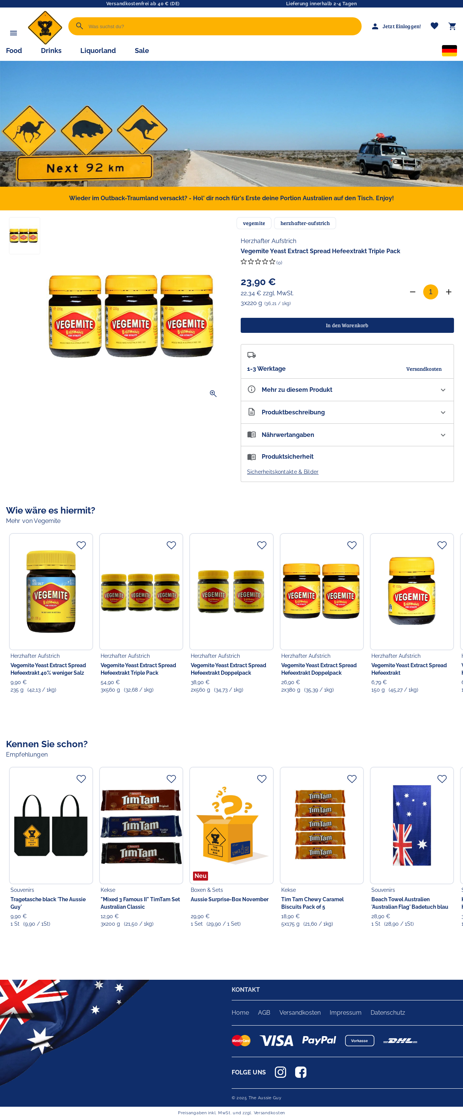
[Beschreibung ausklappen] (347, 412)
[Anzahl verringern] (413, 292)
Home (240, 1012)
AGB (264, 1012)
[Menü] (13, 33)
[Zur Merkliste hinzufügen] (81, 545)
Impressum (346, 1012)
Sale (142, 50)
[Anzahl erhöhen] (449, 292)
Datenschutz (388, 1012)
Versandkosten (300, 1012)
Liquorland (98, 50)
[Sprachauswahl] (449, 52)
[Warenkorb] (452, 26)
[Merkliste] (434, 26)
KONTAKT (246, 989)
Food (14, 50)
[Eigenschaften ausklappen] (347, 390)
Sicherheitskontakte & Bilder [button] (283, 472)
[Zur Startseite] (45, 43)
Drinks (51, 50)
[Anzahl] (430, 291)
